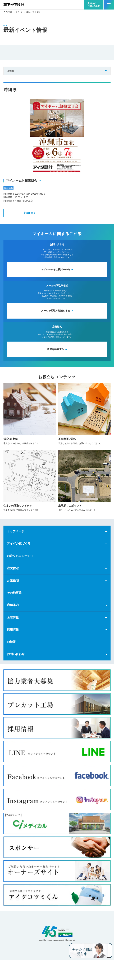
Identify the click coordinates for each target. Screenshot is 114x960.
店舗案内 (13, 605)
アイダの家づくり (18, 543)
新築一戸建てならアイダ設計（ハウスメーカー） (14, 5)
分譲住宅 (13, 580)
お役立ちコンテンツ (20, 556)
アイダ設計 (57, 931)
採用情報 (13, 629)
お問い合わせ (16, 654)
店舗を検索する (55, 349)
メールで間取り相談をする (55, 310)
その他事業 (14, 592)
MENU (107, 3)
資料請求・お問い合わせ (94, 4)
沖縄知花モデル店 (24, 200)
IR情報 (11, 642)
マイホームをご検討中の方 (55, 269)
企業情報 (13, 617)
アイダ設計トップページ (12, 12)
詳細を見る (29, 213)
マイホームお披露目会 (22, 180)
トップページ (16, 531)
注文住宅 (13, 568)
